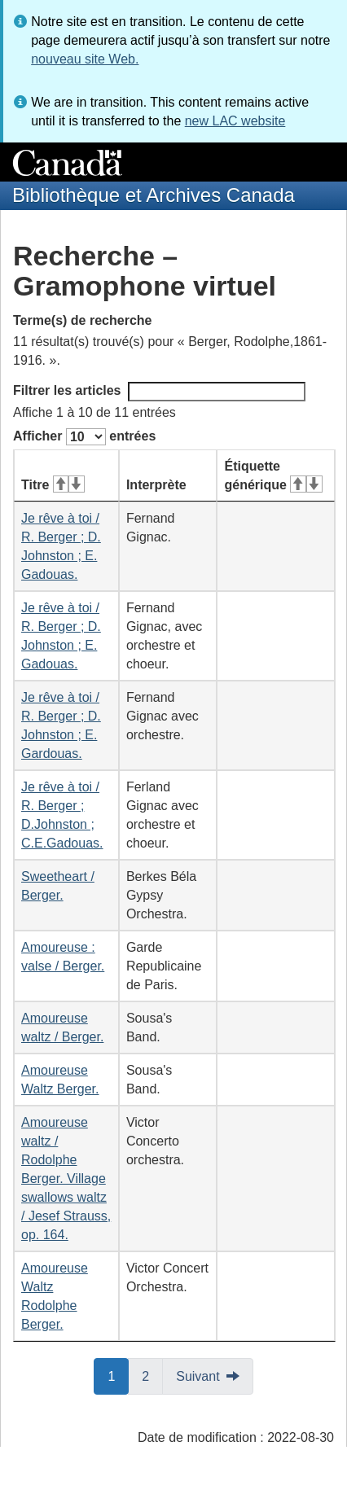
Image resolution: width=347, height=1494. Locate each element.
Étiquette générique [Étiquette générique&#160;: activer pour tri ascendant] (273, 475)
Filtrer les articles (159, 391)
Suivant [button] (197, 1376)
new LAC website (235, 121)
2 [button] (152, 1375)
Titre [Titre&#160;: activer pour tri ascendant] (53, 485)
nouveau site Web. (84, 59)
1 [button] (118, 1375)
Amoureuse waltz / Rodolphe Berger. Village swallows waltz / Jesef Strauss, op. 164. (66, 1178)
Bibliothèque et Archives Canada (153, 195)
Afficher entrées (84, 436)
